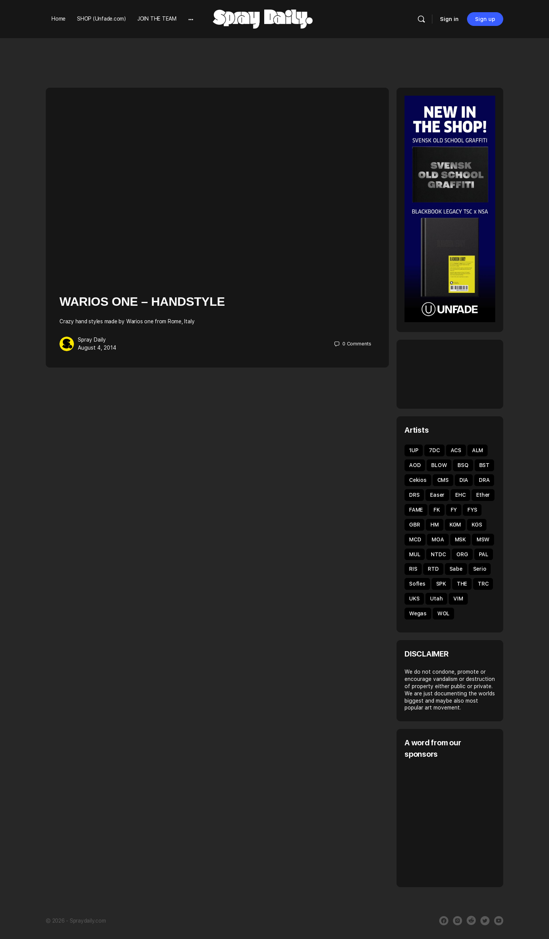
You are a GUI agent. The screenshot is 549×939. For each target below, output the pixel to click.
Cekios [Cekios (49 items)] (418, 480)
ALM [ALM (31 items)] (477, 450)
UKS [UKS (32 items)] (414, 599)
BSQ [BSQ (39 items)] (463, 465)
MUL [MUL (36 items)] (414, 554)
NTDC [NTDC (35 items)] (438, 554)
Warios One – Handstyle (142, 301)
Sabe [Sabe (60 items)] (455, 569)
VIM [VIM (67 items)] (458, 599)
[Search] (421, 19)
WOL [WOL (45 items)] (443, 613)
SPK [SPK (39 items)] (441, 584)
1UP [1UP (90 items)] (413, 450)
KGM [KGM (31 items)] (455, 525)
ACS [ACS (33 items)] (456, 450)
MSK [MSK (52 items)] (460, 539)
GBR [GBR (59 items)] (414, 525)
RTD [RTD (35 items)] (433, 569)
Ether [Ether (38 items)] (483, 495)
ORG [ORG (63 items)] (462, 554)
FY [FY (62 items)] (454, 510)
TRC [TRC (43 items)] (483, 584)
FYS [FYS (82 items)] (472, 510)
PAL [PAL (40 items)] (483, 554)
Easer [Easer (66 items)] (437, 495)
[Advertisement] (469, 822)
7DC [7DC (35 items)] (434, 450)
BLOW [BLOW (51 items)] (439, 465)
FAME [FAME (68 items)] (416, 510)
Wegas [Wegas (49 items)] (418, 613)
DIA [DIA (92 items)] (463, 480)
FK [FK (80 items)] (436, 510)
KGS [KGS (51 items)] (477, 525)
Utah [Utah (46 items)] (436, 599)
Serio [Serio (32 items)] (479, 569)
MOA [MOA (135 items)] (438, 539)
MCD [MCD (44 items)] (415, 539)
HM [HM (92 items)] (434, 525)
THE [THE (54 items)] (462, 584)
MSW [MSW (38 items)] (483, 539)
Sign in (449, 19)
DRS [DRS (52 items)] (414, 495)
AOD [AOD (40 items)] (415, 465)
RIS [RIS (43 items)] (413, 569)
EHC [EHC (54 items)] (460, 495)
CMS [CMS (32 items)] (443, 480)
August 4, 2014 (97, 348)
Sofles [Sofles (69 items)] (417, 584)
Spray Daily (92, 340)
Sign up (485, 19)
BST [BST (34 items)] (484, 465)
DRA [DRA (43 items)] (484, 480)
